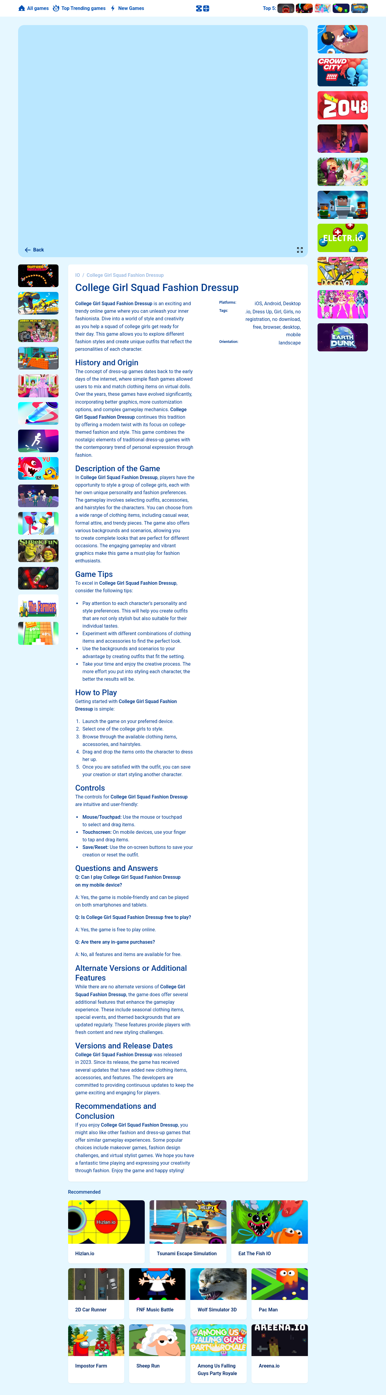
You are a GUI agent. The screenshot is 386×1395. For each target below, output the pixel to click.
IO (77, 275)
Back (34, 250)
